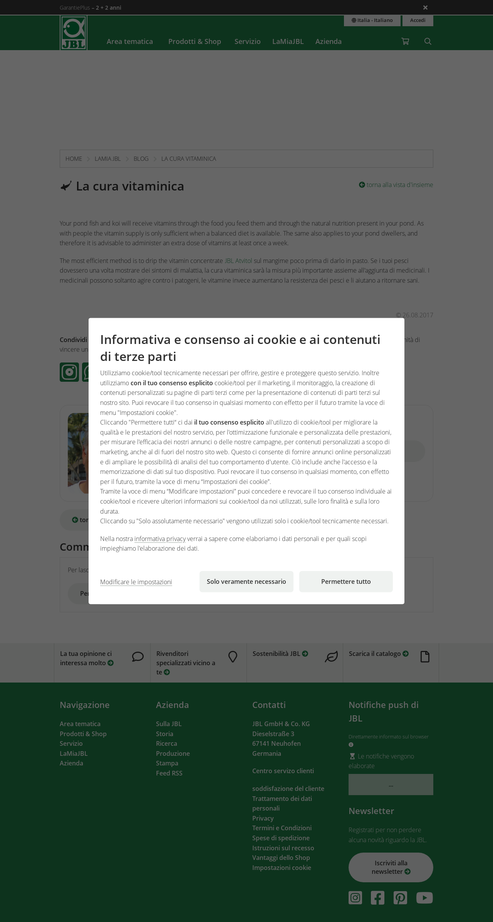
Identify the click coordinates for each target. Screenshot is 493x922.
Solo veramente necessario (246, 581)
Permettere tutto (346, 581)
